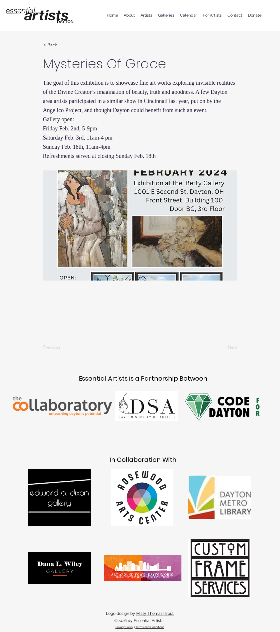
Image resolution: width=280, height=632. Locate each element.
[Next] (223, 347)
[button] (62, 45)
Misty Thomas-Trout (155, 613)
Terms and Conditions (149, 627)
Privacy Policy (124, 627)
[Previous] (62, 347)
